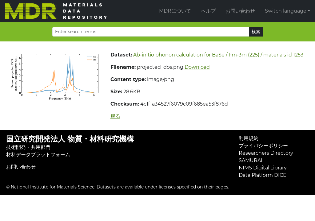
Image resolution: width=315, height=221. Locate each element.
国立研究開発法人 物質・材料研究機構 (70, 138)
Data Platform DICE (262, 175)
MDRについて (175, 11)
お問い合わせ (240, 11)
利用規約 (248, 138)
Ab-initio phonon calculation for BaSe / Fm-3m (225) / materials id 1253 (218, 55)
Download (197, 67)
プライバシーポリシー (263, 146)
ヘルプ (208, 11)
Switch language (285, 11)
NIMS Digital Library (263, 168)
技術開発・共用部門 (28, 147)
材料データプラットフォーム (38, 154)
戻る (115, 116)
